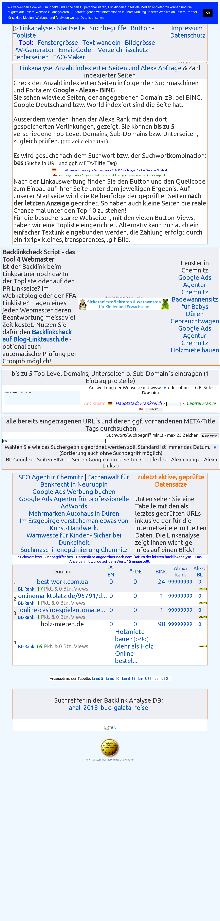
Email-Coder (76, 49)
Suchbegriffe (107, 27)
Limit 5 (97, 678)
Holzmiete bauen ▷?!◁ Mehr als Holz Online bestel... (134, 646)
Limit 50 (161, 678)
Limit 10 (113, 678)
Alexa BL (199, 571)
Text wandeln (101, 42)
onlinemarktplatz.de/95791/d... (62, 595)
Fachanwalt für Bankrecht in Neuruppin (84, 481)
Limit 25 (145, 678)
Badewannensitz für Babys (194, 303)
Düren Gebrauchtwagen (194, 317)
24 (161, 581)
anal (74, 707)
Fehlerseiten (31, 57)
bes (70, 557)
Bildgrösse (140, 42)
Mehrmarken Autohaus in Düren (74, 513)
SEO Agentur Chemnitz (50, 477)
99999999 (180, 582)
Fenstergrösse (57, 42)
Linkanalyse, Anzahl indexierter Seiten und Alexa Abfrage (101, 67)
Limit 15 (129, 678)
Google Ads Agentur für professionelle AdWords (74, 502)
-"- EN (111, 571)
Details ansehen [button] (92, 17)
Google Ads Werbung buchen (73, 491)
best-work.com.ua (62, 581)
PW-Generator (33, 49)
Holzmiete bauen (194, 350)
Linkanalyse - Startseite (52, 27)
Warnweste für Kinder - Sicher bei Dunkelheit (74, 539)
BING (161, 571)
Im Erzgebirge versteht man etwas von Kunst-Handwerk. (73, 524)
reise (141, 707)
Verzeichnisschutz (123, 49)
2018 (90, 707)
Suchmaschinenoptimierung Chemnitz (74, 549)
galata (122, 707)
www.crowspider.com (45, 399)
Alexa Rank (180, 571)
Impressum (187, 27)
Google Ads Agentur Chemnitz (194, 284)
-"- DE (135, 571)
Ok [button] (208, 12)
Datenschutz (187, 35)
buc (106, 707)
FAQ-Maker (69, 57)
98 (161, 624)
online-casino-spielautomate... (62, 609)
